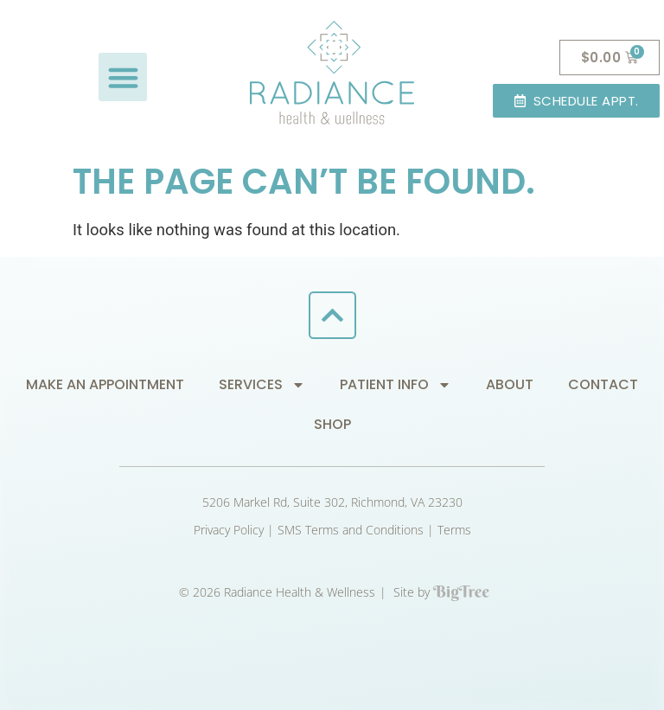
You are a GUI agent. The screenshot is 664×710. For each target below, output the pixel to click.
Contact (603, 384)
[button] (123, 77)
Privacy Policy (229, 529)
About (509, 384)
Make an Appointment (105, 384)
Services (262, 384)
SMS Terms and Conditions (351, 529)
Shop (332, 424)
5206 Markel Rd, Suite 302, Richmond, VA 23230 (332, 502)
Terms (454, 529)
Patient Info (395, 384)
